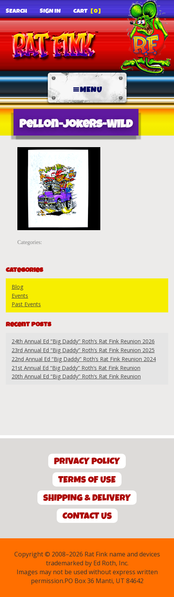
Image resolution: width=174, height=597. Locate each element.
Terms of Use (87, 479)
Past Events (26, 304)
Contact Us (87, 516)
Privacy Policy (87, 461)
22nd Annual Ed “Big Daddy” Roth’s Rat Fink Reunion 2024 (84, 359)
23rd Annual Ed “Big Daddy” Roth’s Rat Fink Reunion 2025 (83, 350)
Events (20, 295)
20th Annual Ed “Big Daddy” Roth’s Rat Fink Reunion (76, 376)
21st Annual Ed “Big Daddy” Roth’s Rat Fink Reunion (76, 367)
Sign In (50, 11)
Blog (17, 286)
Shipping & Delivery (87, 498)
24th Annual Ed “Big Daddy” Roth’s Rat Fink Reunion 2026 (83, 341)
